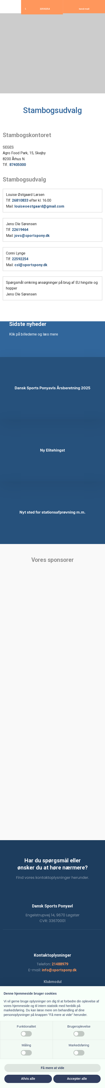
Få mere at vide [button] (52, 1068)
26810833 (20, 200)
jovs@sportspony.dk (32, 235)
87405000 (17, 164)
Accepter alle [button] (77, 1078)
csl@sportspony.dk (30, 265)
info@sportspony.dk (59, 970)
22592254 (20, 259)
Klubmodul (53, 982)
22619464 (20, 229)
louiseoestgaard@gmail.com (39, 206)
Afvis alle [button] (28, 1078)
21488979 (60, 964)
